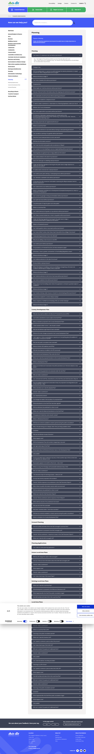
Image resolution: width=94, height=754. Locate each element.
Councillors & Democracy (15, 54)
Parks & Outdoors (13, 76)
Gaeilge (60, 3)
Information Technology (15, 73)
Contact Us (74, 3)
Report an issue (58, 9)
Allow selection (83, 741)
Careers (66, 3)
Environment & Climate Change (16, 61)
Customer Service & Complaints (17, 57)
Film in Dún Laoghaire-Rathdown (17, 64)
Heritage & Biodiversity (14, 69)
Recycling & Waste (13, 91)
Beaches (10, 39)
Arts (9, 36)
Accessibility (52, 3)
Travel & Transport (13, 94)
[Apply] (69, 22)
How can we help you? (17, 22)
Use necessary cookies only (83, 745)
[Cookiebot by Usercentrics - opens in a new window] (8, 751)
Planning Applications (13, 82)
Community (11, 50)
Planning (10, 79)
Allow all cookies (83, 736)
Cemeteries (11, 47)
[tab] (57, 56)
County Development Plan (14, 84)
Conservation (12, 52)
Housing (10, 71)
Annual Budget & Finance (15, 34)
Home (9, 16)
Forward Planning (12, 87)
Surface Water (12, 96)
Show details (69, 751)
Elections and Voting (14, 59)
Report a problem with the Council (72, 724)
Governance (11, 66)
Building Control (12, 41)
